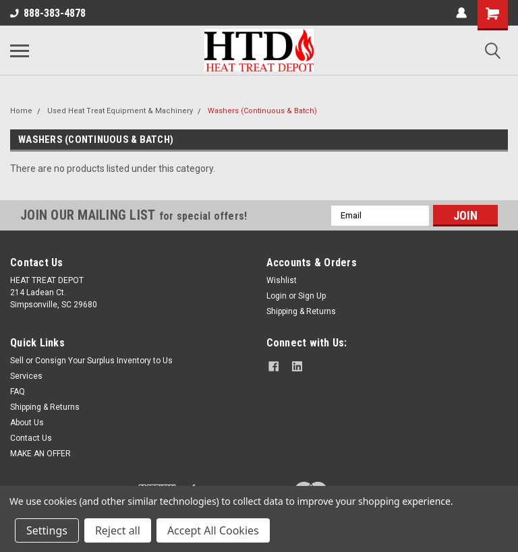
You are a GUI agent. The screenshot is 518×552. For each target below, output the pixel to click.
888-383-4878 (48, 13)
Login (276, 296)
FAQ (17, 391)
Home (21, 110)
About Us (27, 422)
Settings (46, 530)
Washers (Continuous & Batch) (262, 110)
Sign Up (312, 296)
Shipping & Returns (301, 311)
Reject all (117, 530)
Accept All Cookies (213, 530)
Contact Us (31, 438)
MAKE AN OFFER (40, 453)
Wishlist (281, 280)
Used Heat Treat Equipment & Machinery (120, 110)
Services (26, 376)
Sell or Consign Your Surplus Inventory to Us (91, 360)
